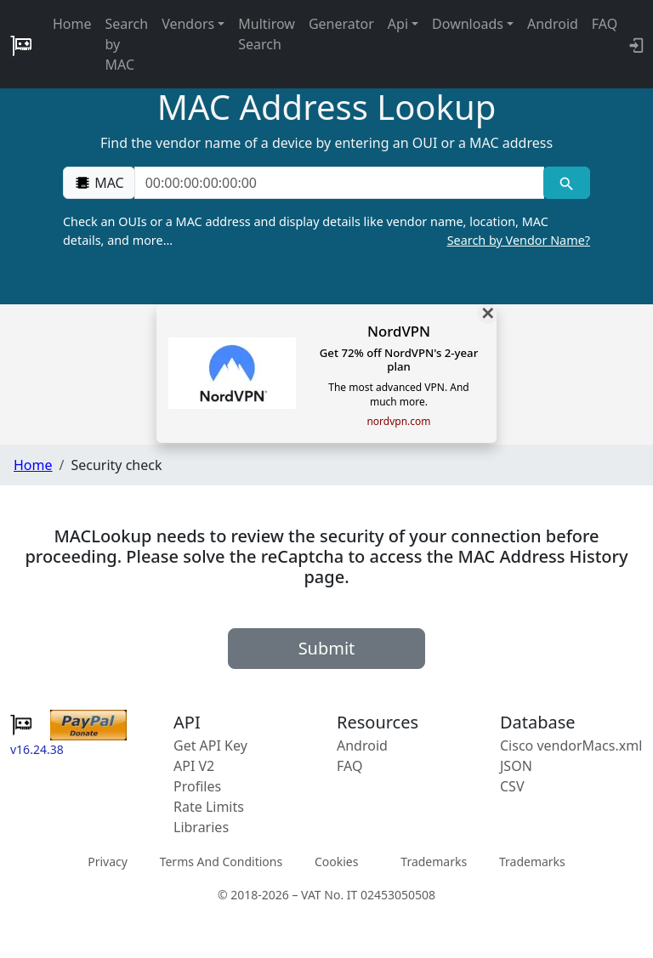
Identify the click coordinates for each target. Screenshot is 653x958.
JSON (516, 766)
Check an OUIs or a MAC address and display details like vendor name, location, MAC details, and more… (326, 231)
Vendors (188, 23)
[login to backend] (634, 44)
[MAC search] (566, 183)
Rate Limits (208, 806)
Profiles (197, 786)
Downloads (467, 23)
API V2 (193, 766)
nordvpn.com (398, 421)
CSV (512, 786)
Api (398, 23)
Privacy (108, 861)
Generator (341, 23)
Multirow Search (266, 34)
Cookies (336, 861)
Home (72, 23)
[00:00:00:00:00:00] (339, 183)
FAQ (604, 23)
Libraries (201, 827)
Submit (326, 648)
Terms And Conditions (221, 861)
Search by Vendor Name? (518, 240)
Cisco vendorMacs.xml (571, 745)
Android (552, 23)
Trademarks (433, 861)
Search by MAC (127, 44)
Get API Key (210, 745)
